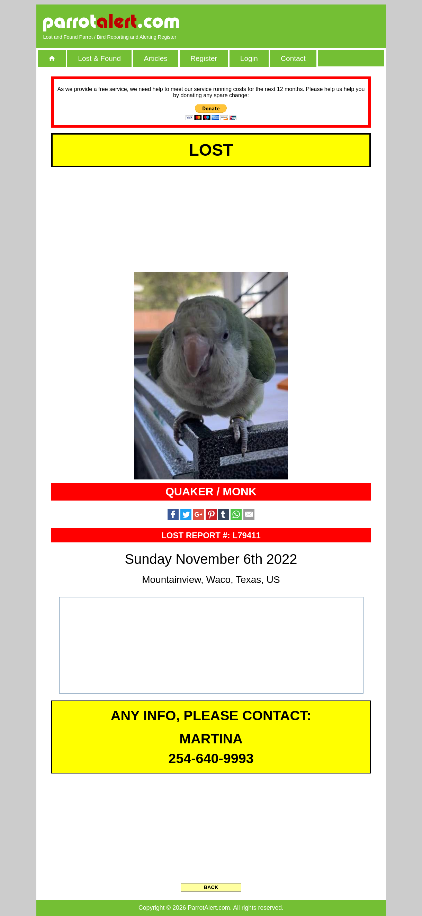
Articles (155, 58)
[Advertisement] (299, 22)
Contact (293, 58)
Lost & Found (99, 58)
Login (249, 58)
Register (203, 58)
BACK (211, 887)
